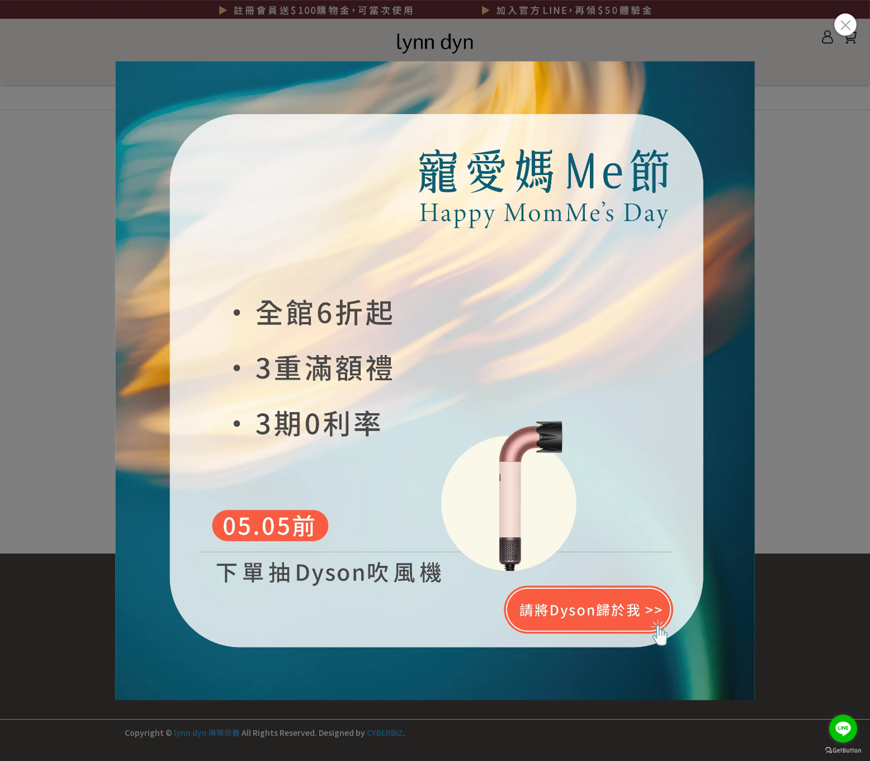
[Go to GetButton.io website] (843, 749)
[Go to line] (843, 729)
